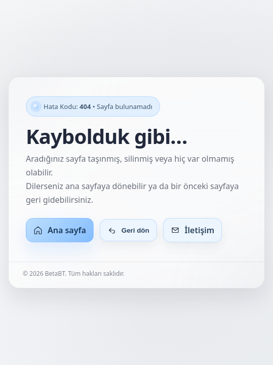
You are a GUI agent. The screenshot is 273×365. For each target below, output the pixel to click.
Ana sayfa (59, 230)
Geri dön (128, 230)
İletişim (193, 230)
